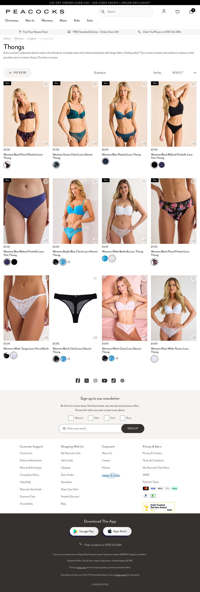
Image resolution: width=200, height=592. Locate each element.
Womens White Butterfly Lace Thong (122, 251)
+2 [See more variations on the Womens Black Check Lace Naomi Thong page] (68, 358)
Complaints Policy (29, 475)
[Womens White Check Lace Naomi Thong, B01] (105, 358)
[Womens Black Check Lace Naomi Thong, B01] (56, 358)
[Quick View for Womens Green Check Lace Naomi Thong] (95, 143)
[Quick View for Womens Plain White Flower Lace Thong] (193, 337)
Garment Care (27, 496)
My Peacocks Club (70, 453)
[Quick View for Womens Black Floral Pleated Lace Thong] (46, 143)
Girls (112, 418)
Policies (106, 467)
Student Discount (70, 496)
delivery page (121, 575)
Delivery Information (31, 460)
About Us (107, 453)
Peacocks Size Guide (30, 489)
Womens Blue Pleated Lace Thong (121, 154)
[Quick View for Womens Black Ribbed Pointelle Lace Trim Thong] (193, 143)
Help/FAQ (25, 482)
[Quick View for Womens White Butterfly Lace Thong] (144, 240)
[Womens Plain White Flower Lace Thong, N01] (154, 358)
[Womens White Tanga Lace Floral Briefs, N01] (13, 355)
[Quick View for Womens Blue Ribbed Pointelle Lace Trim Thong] (46, 240)
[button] (164, 13)
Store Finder (67, 475)
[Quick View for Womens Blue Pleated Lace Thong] (144, 143)
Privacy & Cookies (152, 453)
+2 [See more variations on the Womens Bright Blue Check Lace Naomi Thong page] (68, 262)
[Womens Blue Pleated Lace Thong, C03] (105, 161)
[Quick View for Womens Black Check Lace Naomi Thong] (95, 337)
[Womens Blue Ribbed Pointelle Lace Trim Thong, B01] (14, 262)
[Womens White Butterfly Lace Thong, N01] (112, 258)
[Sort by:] (179, 72)
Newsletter (66, 482)
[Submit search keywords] (103, 12)
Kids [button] (77, 20)
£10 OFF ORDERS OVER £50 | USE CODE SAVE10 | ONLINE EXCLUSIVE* (100, 2)
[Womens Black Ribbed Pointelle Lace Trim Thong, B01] (154, 164)
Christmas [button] (12, 20)
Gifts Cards (67, 460)
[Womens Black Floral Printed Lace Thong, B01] (154, 261)
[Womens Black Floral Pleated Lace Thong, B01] (7, 164)
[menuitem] (12, 22)
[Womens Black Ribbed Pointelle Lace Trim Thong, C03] (162, 165)
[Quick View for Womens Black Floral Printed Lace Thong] (193, 240)
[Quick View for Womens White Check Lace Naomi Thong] (144, 337)
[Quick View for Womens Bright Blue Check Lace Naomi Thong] (95, 240)
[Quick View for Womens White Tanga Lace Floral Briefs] (46, 337)
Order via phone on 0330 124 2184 (100, 544)
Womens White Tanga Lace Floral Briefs (26, 348)
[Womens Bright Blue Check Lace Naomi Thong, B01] (56, 262)
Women (79, 418)
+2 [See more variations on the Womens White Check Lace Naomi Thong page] (116, 358)
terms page (81, 567)
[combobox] (125, 11)
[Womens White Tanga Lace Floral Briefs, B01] (6, 355)
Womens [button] (47, 20)
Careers (106, 460)
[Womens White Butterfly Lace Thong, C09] (105, 258)
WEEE (146, 475)
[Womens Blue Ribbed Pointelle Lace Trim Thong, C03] (7, 261)
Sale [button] (90, 20)
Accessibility (26, 503)
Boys (128, 418)
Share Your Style (69, 489)
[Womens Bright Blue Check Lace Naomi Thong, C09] (62, 261)
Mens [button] (63, 20)
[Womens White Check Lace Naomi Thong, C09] (111, 358)
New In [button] (30, 20)
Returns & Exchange (30, 467)
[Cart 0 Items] (191, 12)
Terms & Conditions (153, 460)
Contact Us (26, 453)
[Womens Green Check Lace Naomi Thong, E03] (56, 164)
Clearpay (66, 467)
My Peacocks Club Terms (156, 467)
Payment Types (151, 482)
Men (96, 418)
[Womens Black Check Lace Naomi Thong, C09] (63, 359)
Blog (63, 503)
